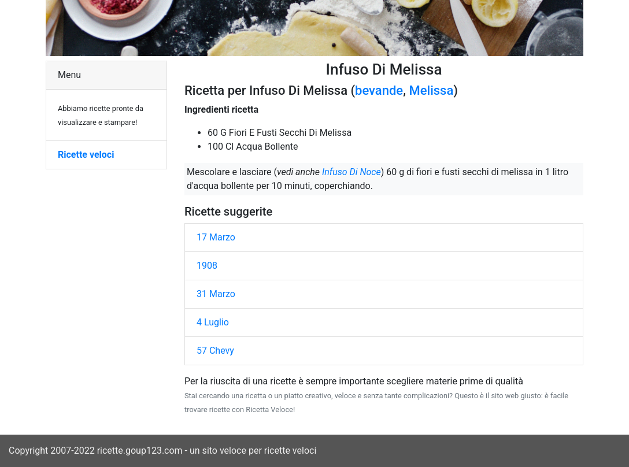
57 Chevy (215, 350)
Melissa (431, 90)
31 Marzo (216, 293)
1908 (207, 265)
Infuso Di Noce (351, 171)
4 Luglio (213, 322)
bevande (379, 90)
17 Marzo (216, 237)
